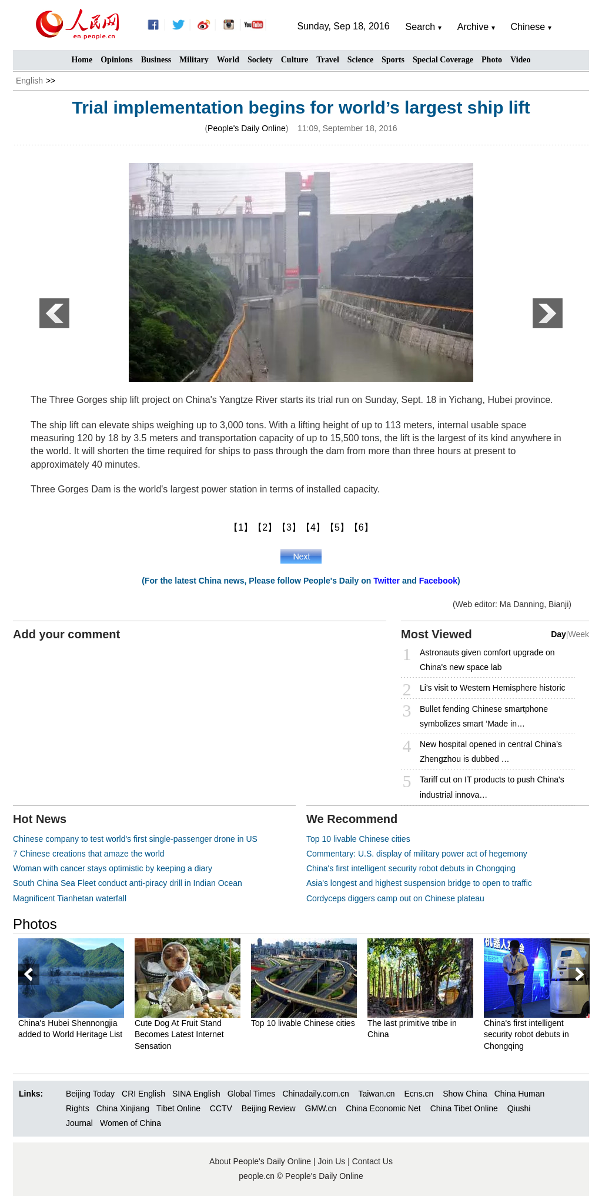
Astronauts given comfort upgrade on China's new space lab (487, 660)
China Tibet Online (464, 1108)
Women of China (130, 1123)
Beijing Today (90, 1093)
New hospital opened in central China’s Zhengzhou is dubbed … (491, 751)
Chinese (528, 27)
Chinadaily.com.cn (315, 1093)
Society (260, 59)
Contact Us (372, 1161)
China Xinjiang (122, 1108)
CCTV (221, 1108)
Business (156, 59)
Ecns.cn (419, 1093)
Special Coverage (443, 59)
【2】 (265, 527)
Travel (327, 59)
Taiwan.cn (376, 1093)
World (228, 59)
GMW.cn (322, 1108)
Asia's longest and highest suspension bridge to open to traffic (419, 883)
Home (81, 59)
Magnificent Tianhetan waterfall (69, 898)
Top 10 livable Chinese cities (358, 839)
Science (360, 59)
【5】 (337, 527)
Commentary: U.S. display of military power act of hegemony (416, 853)
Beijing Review (269, 1108)
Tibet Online (178, 1108)
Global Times (252, 1093)
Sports (393, 59)
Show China (465, 1093)
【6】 (361, 527)
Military (194, 59)
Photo (491, 59)
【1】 (241, 527)
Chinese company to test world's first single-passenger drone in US (135, 839)
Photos (35, 924)
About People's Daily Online (260, 1161)
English (29, 80)
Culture (294, 59)
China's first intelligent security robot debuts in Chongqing (411, 868)
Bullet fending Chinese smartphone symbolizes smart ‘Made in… (484, 716)
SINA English (196, 1093)
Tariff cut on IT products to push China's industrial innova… (492, 787)
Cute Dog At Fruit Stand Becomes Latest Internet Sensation (179, 1034)
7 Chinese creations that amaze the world (89, 853)
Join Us (333, 1161)
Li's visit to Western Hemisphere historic (493, 687)
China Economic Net (383, 1108)
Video (520, 59)
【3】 (289, 527)
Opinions (116, 59)
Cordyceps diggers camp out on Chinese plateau (395, 898)
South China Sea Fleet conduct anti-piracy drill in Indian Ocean (127, 883)
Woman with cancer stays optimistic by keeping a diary (112, 868)
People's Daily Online (247, 128)
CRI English (143, 1093)
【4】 (313, 527)
